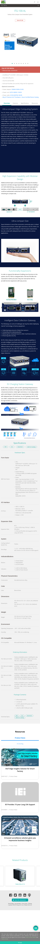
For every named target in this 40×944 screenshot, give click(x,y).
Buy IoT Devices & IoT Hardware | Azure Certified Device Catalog (21, 97)
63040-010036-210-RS (18, 89)
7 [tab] (25, 63)
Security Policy (18, 903)
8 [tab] (28, 63)
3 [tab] (16, 63)
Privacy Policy (11, 903)
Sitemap (30, 903)
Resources (35, 103)
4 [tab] (19, 63)
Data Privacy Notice (31, 937)
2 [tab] (14, 63)
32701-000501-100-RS (16, 92)
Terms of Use (24, 903)
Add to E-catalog (31, 447)
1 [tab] (12, 63)
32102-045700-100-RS (16, 95)
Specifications (25, 103)
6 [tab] (23, 63)
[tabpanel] (20, 42)
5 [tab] (21, 63)
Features (15, 103)
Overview (7, 103)
